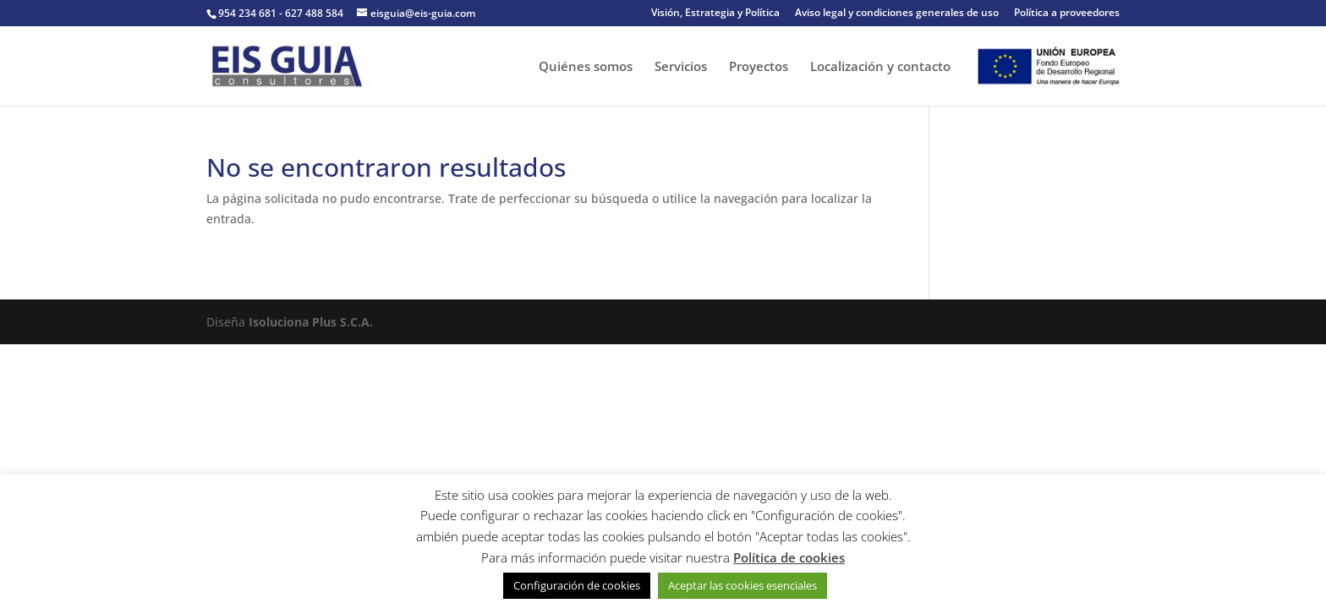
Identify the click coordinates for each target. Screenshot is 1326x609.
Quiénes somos (586, 67)
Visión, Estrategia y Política (715, 13)
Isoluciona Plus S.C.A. (311, 322)
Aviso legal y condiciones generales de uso (897, 13)
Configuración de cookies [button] (576, 585)
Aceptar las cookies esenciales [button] (742, 585)
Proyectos (758, 67)
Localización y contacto (880, 67)
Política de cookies (789, 557)
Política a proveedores (1067, 13)
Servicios (681, 67)
